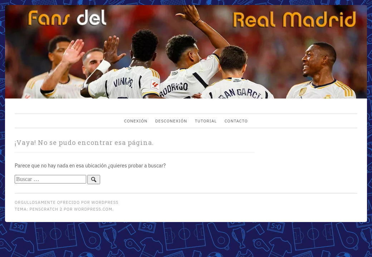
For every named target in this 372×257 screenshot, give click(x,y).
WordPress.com (93, 209)
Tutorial (206, 121)
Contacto (236, 121)
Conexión (135, 121)
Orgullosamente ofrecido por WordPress (66, 202)
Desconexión (171, 121)
